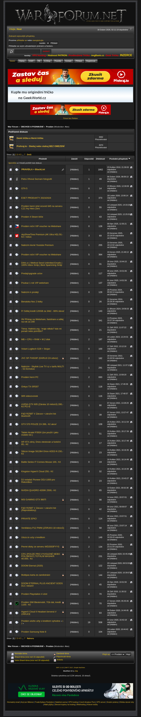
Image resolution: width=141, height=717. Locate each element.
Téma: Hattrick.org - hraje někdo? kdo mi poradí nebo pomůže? (41, 329)
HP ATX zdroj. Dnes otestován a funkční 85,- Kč (41, 443)
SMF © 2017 (69, 667)
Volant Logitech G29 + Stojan (35, 349)
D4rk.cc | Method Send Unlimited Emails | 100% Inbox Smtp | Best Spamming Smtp (41, 263)
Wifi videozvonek (29, 396)
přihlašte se (22, 40)
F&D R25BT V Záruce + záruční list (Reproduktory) (38, 509)
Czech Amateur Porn (87, 702)
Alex (67, 127)
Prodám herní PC (30, 377)
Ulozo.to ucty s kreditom (33, 537)
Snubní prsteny (112, 702)
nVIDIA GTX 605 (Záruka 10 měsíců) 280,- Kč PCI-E (42, 405)
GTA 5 (24, 188)
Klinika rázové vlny (127, 702)
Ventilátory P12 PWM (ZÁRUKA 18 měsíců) (42, 528)
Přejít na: (106, 654)
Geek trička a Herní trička (30, 138)
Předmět (43, 159)
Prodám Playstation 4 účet (34, 594)
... (23, 154)
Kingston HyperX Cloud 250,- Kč (37, 471)
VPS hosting (73, 702)
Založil (74, 159)
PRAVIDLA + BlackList (33, 169)
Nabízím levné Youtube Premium (37, 245)
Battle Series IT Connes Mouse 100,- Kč (41, 462)
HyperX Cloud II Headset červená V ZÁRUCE (38, 612)
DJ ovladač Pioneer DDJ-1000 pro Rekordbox (38, 480)
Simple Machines (79, 667)
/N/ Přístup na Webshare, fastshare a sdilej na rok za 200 (42, 320)
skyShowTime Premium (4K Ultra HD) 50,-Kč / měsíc (42, 235)
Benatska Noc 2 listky (31, 301)
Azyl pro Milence (27, 702)
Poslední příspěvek (120, 159)
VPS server (101, 702)
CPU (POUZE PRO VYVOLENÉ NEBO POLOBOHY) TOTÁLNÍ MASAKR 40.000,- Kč (40, 556)
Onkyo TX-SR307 (30, 386)
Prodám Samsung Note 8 (33, 631)
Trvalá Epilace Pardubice (44, 702)
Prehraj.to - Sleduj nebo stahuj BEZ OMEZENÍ (40, 146)
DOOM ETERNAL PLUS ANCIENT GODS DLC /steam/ (42, 584)
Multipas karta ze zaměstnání (35, 575)
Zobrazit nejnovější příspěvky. (22, 36)
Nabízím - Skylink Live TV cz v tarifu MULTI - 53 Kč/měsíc (42, 367)
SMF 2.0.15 (60, 667)
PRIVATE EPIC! (29, 518)
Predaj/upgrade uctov (31, 273)
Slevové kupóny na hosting (65, 704)
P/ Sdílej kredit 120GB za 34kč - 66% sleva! (42, 311)
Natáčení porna (61, 702)
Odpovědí (89, 159)
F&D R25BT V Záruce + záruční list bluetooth (38, 414)
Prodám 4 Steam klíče (32, 216)
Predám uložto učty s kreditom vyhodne (40, 621)
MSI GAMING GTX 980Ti (33, 499)
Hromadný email (13, 702)
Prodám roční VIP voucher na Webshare (41, 226)
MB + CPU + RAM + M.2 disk (35, 339)
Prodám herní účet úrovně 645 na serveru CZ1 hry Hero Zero (41, 207)
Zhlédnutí (100, 159)
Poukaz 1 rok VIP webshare (35, 283)
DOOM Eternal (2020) (32, 565)
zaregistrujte (37, 40)
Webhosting (81, 704)
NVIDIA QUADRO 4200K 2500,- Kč (38, 490)
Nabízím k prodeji (30, 292)
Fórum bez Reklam (70, 118)
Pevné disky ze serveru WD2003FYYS (40, 546)
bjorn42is (12, 163)
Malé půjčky (48, 704)
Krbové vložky (92, 704)
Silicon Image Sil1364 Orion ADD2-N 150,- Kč (42, 452)
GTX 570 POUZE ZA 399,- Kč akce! (39, 424)
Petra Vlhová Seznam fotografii (36, 179)
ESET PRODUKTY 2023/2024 (36, 198)
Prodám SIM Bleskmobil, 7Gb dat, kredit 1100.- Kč (41, 603)
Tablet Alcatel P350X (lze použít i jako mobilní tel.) (39, 433)
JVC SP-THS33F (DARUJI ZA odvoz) (39, 358)
